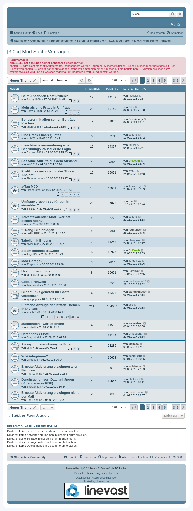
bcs (131, 304)
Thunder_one (35, 178)
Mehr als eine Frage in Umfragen (47, 107)
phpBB (83, 468)
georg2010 (135, 355)
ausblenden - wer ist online (42, 324)
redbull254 (33, 233)
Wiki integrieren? (34, 356)
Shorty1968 (34, 99)
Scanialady (136, 119)
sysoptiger (33, 299)
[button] (134, 80)
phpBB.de (113, 473)
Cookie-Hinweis (33, 282)
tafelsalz (32, 274)
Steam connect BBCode (40, 251)
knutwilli (31, 327)
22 (78, 316)
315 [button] (176, 80)
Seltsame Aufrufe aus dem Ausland (49, 161)
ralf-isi (132, 144)
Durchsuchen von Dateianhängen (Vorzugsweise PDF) (47, 381)
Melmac (134, 343)
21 (72, 316)
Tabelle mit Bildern (36, 240)
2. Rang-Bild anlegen (37, 230)
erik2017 (32, 164)
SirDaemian (34, 386)
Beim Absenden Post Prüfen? (44, 96)
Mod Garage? (31, 261)
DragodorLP (34, 337)
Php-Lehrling (34, 373)
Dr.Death (134, 160)
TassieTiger (136, 186)
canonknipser (138, 291)
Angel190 (32, 254)
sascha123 (33, 312)
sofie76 (31, 138)
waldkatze (135, 366)
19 (62, 316)
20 (67, 316)
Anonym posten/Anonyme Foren (47, 344)
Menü (175, 25)
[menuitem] (37, 33)
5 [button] (165, 80)
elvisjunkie (33, 243)
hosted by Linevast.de (96, 489)
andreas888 (34, 126)
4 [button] (159, 80)
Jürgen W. (33, 264)
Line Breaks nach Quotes (41, 135)
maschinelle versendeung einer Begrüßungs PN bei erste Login (46, 147)
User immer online (35, 271)
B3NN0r (31, 208)
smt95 (132, 170)
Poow (30, 110)
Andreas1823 (35, 152)
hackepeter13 (137, 281)
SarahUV (134, 270)
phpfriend (134, 379)
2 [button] (148, 80)
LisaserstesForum (38, 189)
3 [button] (153, 80)
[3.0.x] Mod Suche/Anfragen (38, 51)
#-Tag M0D (29, 186)
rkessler (133, 95)
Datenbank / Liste (35, 334)
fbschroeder (34, 285)
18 (56, 316)
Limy (29, 347)
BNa (131, 107)
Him (131, 201)
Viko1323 (32, 359)
